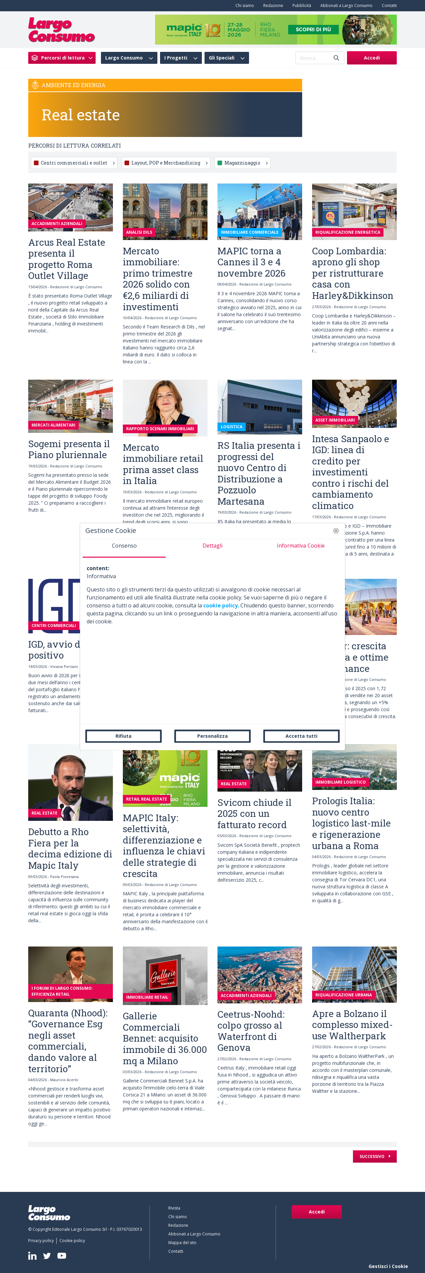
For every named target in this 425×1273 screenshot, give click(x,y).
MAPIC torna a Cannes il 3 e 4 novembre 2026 (251, 262)
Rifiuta (123, 736)
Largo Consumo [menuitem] (124, 58)
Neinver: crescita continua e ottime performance (350, 657)
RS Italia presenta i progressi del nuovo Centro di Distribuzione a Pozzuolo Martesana (258, 473)
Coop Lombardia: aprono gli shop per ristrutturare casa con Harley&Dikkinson (352, 273)
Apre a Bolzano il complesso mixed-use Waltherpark (352, 1024)
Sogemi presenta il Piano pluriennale (69, 449)
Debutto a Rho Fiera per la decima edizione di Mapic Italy (70, 848)
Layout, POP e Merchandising (169, 163)
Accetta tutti (301, 736)
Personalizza (212, 736)
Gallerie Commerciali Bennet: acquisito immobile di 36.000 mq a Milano (165, 1038)
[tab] (124, 548)
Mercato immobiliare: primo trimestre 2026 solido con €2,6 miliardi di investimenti (158, 279)
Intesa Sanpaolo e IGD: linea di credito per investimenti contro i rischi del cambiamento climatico (350, 472)
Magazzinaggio (246, 163)
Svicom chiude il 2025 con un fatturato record (254, 813)
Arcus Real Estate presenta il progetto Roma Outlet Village (66, 259)
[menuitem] (243, 5)
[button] (336, 530)
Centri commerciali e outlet (78, 163)
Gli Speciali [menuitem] (221, 58)
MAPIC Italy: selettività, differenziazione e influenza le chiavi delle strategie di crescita (164, 846)
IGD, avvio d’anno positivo (66, 650)
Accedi (372, 58)
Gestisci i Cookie (388, 1266)
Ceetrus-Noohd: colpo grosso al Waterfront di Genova (251, 1031)
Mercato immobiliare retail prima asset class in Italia (163, 464)
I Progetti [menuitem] (175, 58)
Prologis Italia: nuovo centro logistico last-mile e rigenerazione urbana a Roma (351, 823)
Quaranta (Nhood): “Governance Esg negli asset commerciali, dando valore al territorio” (68, 1041)
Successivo (372, 1156)
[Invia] (336, 58)
